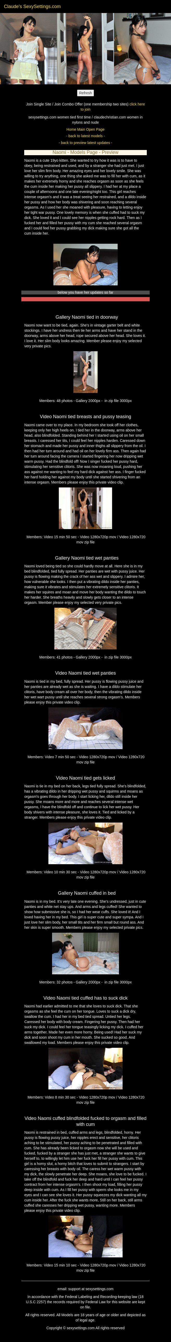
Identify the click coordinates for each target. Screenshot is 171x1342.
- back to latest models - (85, 136)
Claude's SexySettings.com (32, 6)
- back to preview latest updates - (85, 143)
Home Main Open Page (85, 129)
